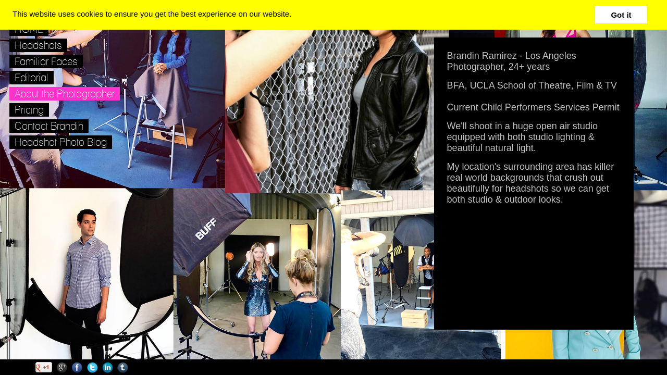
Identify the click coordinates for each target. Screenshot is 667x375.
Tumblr (122, 367)
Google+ (62, 367)
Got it (621, 14)
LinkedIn (107, 367)
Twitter (92, 367)
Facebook (77, 367)
